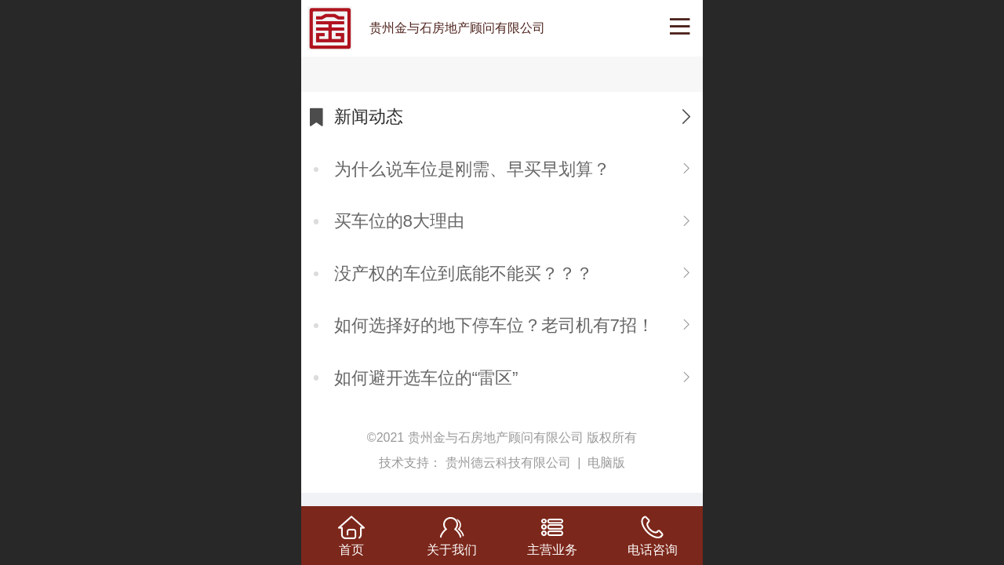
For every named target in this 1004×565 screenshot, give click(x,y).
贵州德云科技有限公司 (510, 462)
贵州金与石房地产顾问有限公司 (457, 28)
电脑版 (606, 462)
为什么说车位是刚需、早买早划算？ (472, 169)
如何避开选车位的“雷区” (426, 378)
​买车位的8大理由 (399, 221)
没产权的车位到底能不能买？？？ (463, 273)
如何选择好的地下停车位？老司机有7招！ (494, 325)
